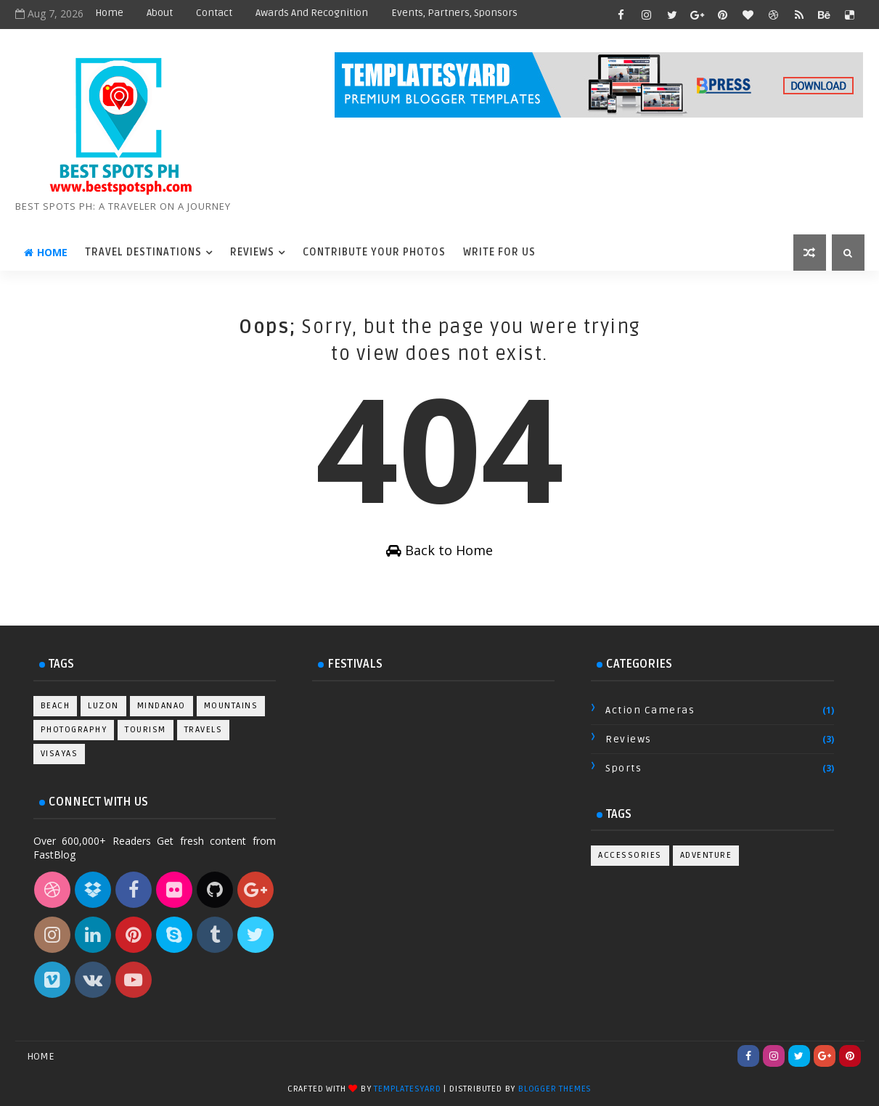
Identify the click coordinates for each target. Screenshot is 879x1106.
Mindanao (161, 705)
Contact (214, 13)
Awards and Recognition (311, 13)
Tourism (145, 729)
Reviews (252, 252)
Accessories (630, 855)
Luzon (103, 705)
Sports (623, 768)
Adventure (706, 855)
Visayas (59, 753)
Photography (74, 729)
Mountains (231, 705)
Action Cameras (650, 710)
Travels (203, 729)
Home (109, 13)
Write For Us (499, 252)
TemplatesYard (407, 1089)
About (160, 13)
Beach (55, 705)
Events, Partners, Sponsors (454, 13)
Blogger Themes (555, 1089)
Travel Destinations (143, 252)
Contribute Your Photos (374, 252)
